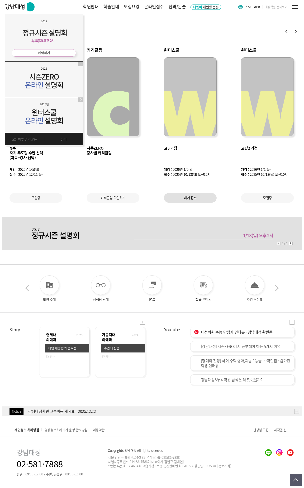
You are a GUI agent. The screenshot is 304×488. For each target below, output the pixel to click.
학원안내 (91, 6)
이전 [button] (27, 288)
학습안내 (111, 6)
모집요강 (131, 6)
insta (279, 452)
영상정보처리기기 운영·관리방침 (66, 429)
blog (268, 452)
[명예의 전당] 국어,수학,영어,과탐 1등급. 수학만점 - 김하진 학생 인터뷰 (245, 363)
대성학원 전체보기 (276, 7)
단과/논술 (177, 6)
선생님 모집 (261, 429)
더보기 (142, 322)
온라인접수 (154, 6)
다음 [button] (277, 288)
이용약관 (99, 429)
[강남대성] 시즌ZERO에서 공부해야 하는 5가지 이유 (240, 346)
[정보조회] (224, 466)
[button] (286, 31)
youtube (290, 452)
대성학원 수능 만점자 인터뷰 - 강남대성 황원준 (237, 332)
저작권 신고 (282, 429)
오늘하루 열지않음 (24, 139)
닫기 (64, 139)
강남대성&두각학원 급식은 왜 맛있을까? (231, 379)
